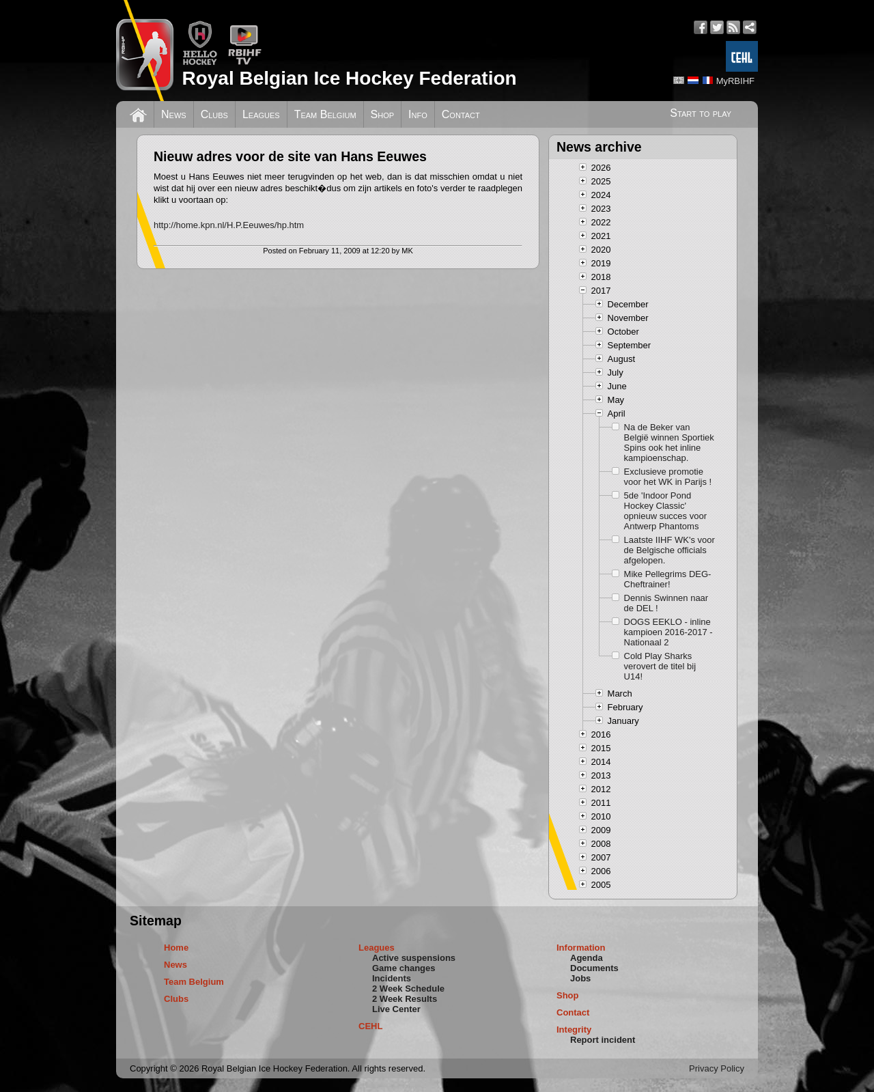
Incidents (391, 978)
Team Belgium (325, 114)
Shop (383, 114)
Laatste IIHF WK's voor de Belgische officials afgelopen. (669, 550)
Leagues (261, 114)
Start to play (700, 113)
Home (176, 947)
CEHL (370, 1026)
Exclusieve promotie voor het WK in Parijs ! (668, 476)
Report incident (602, 1040)
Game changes (404, 968)
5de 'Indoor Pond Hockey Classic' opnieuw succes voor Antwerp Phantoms (665, 510)
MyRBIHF (735, 81)
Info (417, 114)
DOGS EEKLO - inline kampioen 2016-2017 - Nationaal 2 (668, 632)
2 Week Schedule (408, 988)
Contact (461, 114)
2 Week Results (404, 999)
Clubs (214, 114)
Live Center (396, 1009)
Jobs (580, 978)
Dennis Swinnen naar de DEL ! (666, 603)
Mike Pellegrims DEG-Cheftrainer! (667, 579)
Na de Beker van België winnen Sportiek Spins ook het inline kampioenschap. (669, 442)
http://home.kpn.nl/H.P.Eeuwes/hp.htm (229, 225)
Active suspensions (413, 958)
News (173, 114)
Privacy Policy (716, 1068)
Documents (594, 968)
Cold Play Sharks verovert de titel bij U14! (660, 666)
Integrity (573, 1029)
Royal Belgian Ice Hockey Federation (349, 78)
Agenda (586, 958)
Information (581, 947)
